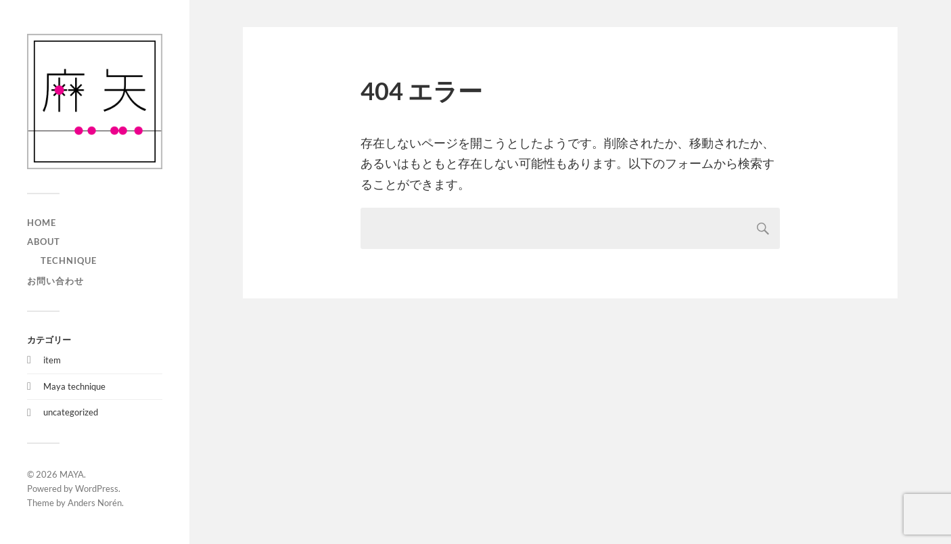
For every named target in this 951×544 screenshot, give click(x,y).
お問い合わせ (55, 280)
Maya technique (74, 386)
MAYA (72, 474)
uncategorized (70, 412)
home (41, 222)
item (52, 360)
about (43, 241)
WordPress (96, 488)
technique (69, 260)
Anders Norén (95, 502)
